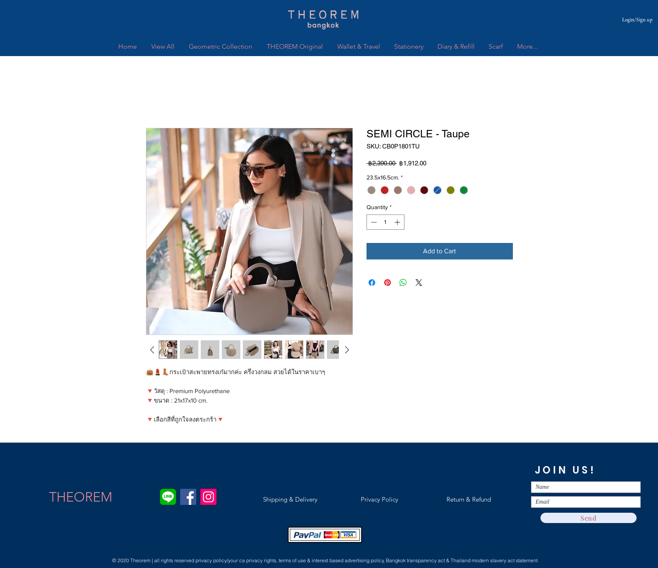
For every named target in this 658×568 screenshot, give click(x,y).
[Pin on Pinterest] (387, 283)
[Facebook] (188, 497)
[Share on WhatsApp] (403, 283)
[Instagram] (208, 497)
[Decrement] (373, 222)
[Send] (588, 518)
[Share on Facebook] (372, 283)
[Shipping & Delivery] (290, 499)
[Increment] (398, 222)
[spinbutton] (385, 222)
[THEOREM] (80, 497)
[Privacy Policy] (379, 499)
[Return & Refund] (468, 499)
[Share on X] (419, 283)
